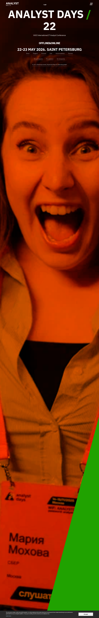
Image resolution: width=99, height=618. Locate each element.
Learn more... (9, 616)
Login (44, 4)
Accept (86, 614)
